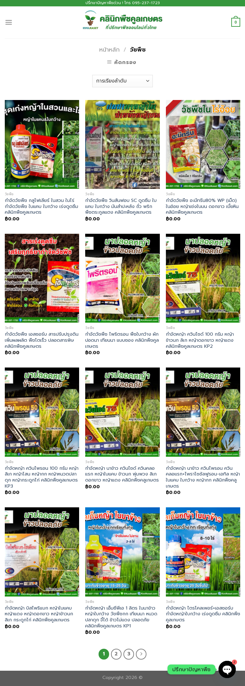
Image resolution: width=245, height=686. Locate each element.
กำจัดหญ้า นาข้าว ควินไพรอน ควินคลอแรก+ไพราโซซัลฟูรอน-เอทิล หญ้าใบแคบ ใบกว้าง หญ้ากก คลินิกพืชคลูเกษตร (203, 477)
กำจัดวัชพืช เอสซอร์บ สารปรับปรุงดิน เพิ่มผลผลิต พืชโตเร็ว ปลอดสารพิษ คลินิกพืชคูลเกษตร (41, 340)
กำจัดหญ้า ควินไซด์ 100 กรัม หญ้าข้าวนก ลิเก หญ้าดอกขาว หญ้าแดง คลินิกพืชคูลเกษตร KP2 (200, 340)
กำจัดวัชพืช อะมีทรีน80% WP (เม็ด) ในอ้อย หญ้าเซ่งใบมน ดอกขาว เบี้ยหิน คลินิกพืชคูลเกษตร (202, 206)
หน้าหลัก (109, 49)
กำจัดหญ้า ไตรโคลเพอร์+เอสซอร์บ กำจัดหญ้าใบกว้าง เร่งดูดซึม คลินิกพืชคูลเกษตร (203, 614)
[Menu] (8, 22)
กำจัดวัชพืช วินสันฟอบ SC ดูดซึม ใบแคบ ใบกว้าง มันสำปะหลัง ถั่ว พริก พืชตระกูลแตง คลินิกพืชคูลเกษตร (121, 206)
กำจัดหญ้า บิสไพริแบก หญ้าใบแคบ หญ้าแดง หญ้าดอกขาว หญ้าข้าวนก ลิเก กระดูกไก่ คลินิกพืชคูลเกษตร (39, 614)
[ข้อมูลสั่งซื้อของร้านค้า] (122, 81)
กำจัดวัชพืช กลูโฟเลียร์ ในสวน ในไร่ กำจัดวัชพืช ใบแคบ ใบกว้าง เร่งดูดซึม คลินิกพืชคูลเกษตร (41, 206)
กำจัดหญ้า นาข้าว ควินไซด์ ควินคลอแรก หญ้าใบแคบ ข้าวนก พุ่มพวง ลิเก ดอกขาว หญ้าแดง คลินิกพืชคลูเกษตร (122, 474)
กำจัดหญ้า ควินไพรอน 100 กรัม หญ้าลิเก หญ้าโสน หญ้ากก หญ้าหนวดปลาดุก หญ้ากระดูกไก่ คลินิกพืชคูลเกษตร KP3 (41, 477)
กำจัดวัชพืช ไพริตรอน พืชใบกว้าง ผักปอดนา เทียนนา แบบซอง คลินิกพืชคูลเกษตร (122, 340)
